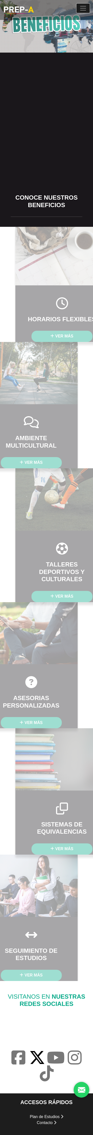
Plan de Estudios (46, 1117)
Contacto (46, 1123)
